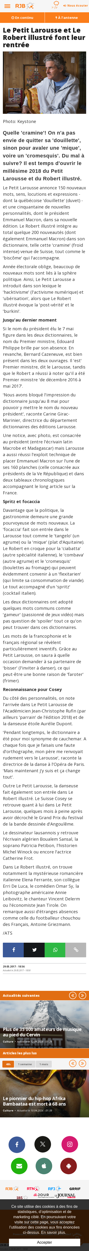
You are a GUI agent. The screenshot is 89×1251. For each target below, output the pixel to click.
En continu (22, 17)
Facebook (17, 1145)
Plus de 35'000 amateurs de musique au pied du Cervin (42, 1031)
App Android (68, 1166)
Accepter (44, 1242)
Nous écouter (77, 6)
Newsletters (19, 1166)
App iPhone (44, 1166)
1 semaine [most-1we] (25, 1064)
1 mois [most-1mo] (43, 1064)
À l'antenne (67, 17)
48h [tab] (8, 1064)
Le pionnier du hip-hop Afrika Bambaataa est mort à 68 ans (34, 1101)
